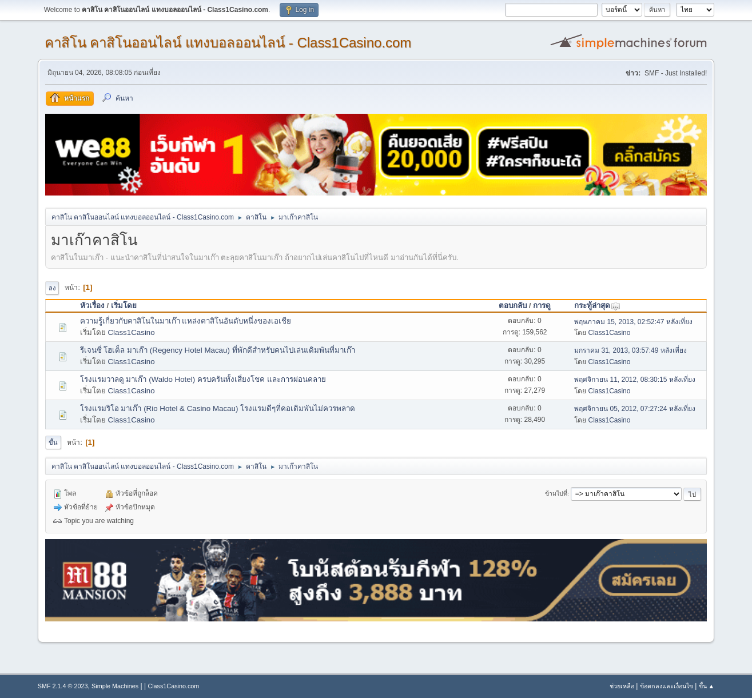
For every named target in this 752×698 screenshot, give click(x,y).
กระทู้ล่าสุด (597, 305)
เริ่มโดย (124, 305)
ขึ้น (53, 442)
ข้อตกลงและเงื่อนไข (666, 686)
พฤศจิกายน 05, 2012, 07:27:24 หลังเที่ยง (634, 409)
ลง (52, 288)
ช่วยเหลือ (622, 686)
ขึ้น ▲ (707, 686)
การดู (542, 305)
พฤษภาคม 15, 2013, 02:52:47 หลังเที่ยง (633, 322)
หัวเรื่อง (92, 305)
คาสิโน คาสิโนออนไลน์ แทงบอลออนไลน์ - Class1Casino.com (228, 42)
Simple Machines (114, 686)
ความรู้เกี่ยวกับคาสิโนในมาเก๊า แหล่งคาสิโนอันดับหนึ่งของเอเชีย (186, 321)
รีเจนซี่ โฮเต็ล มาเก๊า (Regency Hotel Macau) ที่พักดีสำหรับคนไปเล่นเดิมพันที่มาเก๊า (217, 350)
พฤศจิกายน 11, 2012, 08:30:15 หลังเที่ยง (634, 380)
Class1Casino (131, 332)
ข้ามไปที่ (556, 493)
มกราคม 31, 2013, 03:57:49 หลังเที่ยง (630, 350)
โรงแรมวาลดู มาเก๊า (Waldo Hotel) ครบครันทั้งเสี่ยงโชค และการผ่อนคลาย (203, 379)
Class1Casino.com (173, 686)
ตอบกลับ (513, 305)
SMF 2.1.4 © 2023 (63, 686)
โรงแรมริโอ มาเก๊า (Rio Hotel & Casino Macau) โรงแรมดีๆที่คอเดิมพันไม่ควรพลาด (217, 408)
